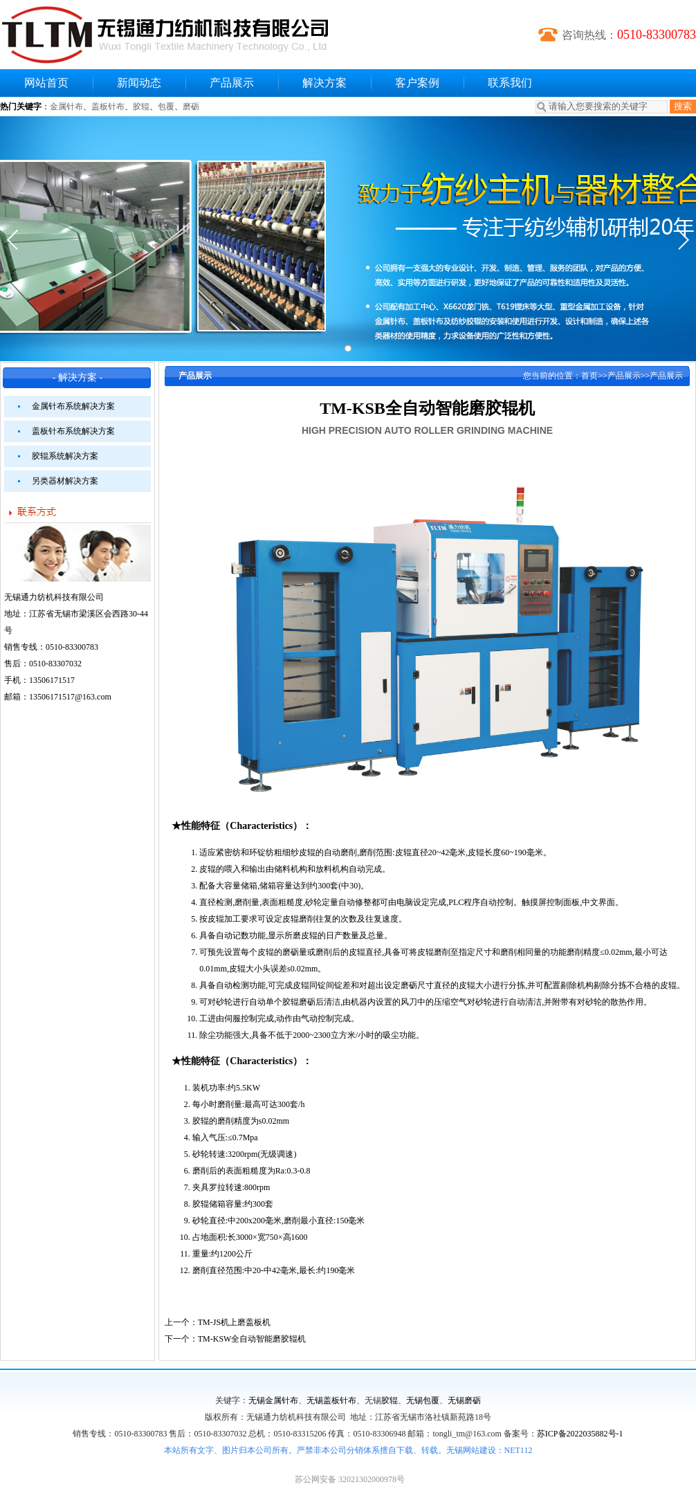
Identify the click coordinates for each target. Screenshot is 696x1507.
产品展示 (232, 83)
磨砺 (191, 106)
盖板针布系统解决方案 (73, 431)
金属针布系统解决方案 (73, 406)
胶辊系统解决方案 (65, 456)
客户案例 (417, 83)
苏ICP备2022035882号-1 (580, 1433)
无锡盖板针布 (331, 1400)
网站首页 (46, 83)
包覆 (166, 106)
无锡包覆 (422, 1400)
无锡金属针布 (273, 1400)
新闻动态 (139, 83)
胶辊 (141, 106)
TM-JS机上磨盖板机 (234, 1322)
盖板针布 (108, 106)
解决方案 (324, 83)
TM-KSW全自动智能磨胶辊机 (252, 1339)
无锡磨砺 (464, 1400)
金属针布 (66, 106)
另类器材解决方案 (65, 481)
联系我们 (510, 83)
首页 (589, 376)
